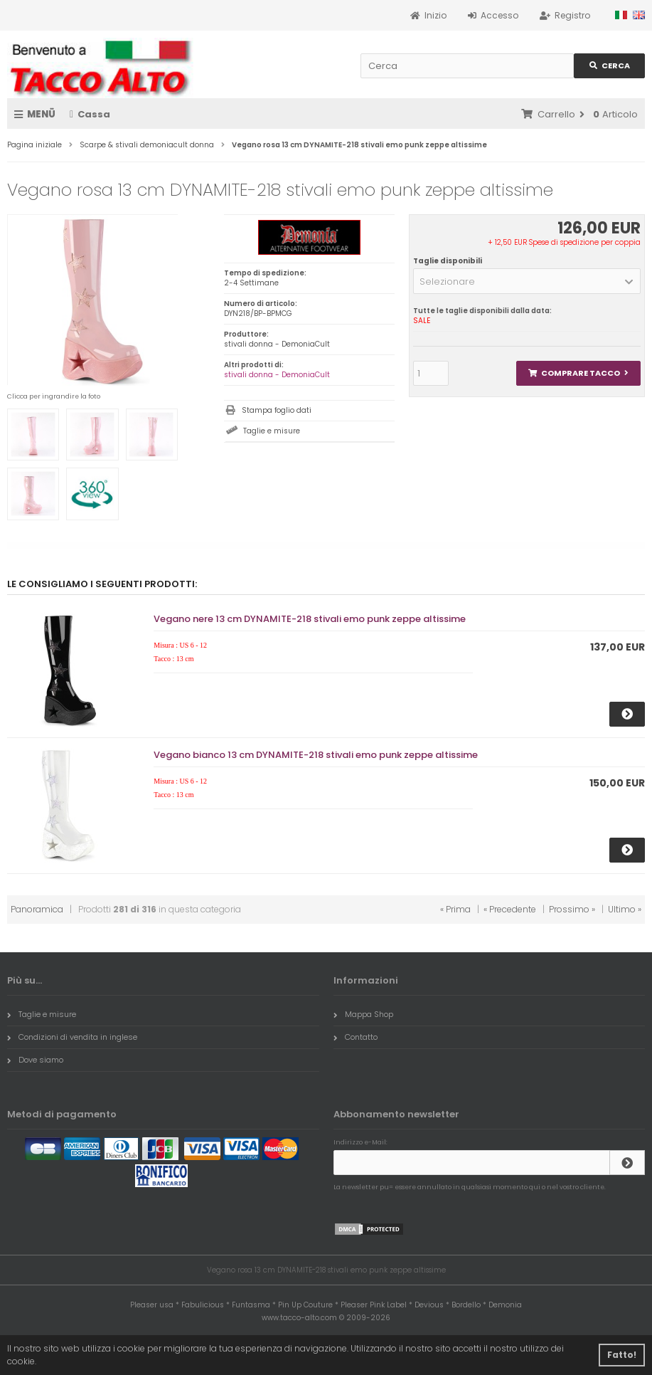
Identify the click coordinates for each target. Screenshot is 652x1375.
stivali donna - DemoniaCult (277, 374)
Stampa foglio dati (276, 410)
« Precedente (509, 909)
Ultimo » (624, 909)
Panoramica (37, 909)
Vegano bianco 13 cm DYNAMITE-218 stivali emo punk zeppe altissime (316, 755)
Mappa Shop (363, 1014)
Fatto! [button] (621, 1355)
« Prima (455, 909)
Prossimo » (572, 909)
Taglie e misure (271, 431)
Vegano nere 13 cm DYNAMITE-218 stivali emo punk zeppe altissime (310, 619)
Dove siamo (35, 1059)
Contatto (355, 1037)
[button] (527, 281)
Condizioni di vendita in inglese (72, 1037)
